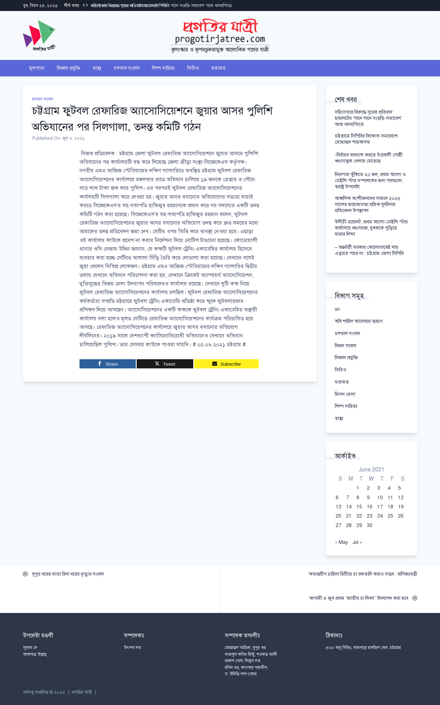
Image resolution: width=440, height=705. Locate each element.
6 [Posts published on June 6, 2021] (337, 498)
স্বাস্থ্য (97, 68)
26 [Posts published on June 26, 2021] (401, 516)
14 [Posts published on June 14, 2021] (349, 507)
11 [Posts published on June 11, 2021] (390, 498)
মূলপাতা (37, 68)
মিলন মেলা (345, 394)
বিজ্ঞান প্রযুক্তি (69, 68)
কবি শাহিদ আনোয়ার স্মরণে (359, 321)
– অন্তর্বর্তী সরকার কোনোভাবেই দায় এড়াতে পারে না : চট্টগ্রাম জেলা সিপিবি (370, 250)
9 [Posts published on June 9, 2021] (368, 498)
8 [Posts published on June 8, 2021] (358, 498)
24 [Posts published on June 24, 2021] (380, 516)
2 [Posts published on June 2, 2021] (368, 488)
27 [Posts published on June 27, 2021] (338, 525)
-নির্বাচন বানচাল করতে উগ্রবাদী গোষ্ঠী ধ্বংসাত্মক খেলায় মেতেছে (369, 158)
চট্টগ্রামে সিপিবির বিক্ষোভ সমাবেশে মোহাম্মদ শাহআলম (366, 139)
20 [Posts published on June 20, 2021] (338, 516)
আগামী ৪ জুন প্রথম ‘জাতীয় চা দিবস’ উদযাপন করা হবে (363, 598)
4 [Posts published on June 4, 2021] (389, 488)
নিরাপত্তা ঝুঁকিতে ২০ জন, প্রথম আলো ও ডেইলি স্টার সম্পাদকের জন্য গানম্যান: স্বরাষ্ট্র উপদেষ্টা (370, 181)
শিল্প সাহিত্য (163, 68)
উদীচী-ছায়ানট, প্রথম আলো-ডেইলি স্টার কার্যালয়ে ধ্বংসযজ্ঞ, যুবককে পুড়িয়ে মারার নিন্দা (371, 228)
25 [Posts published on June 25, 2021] (390, 516)
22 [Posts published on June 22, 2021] (359, 516)
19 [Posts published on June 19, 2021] (401, 507)
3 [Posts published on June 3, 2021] (378, 488)
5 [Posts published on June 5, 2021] (399, 488)
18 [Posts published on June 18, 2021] (390, 507)
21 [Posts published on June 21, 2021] (349, 516)
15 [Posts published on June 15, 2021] (359, 507)
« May (341, 542)
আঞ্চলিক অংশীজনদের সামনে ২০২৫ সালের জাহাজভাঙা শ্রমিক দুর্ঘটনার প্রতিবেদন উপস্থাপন (368, 204)
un (337, 309)
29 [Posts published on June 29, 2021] (359, 525)
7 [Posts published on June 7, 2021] (347, 498)
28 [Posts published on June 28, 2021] (349, 525)
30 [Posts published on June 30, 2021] (369, 525)
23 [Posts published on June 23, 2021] (369, 516)
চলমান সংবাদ (127, 68)
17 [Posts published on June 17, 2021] (380, 507)
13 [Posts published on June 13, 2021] (338, 507)
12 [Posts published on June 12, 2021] (401, 498)
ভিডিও (193, 68)
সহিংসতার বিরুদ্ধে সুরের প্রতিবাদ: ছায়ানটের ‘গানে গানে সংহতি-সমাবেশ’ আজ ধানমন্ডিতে (161, 5)
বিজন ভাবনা (345, 346)
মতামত (218, 68)
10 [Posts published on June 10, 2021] (380, 498)
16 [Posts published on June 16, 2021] (369, 507)
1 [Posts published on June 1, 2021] (358, 488)
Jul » (357, 542)
